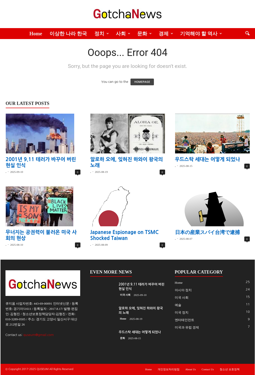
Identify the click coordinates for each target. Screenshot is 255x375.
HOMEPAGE (142, 82)
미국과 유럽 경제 (187, 327)
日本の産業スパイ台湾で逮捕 (207, 232)
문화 (144, 33)
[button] (247, 33)
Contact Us (207, 369)
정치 (101, 33)
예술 (178, 305)
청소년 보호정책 (230, 369)
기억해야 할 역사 (201, 33)
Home (35, 33)
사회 (123, 33)
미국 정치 (182, 312)
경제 (166, 33)
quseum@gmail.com (38, 334)
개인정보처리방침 (169, 369)
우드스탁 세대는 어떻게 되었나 (207, 159)
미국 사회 (125, 294)
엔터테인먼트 (184, 320)
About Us (190, 369)
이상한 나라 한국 (68, 33)
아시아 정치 (183, 290)
